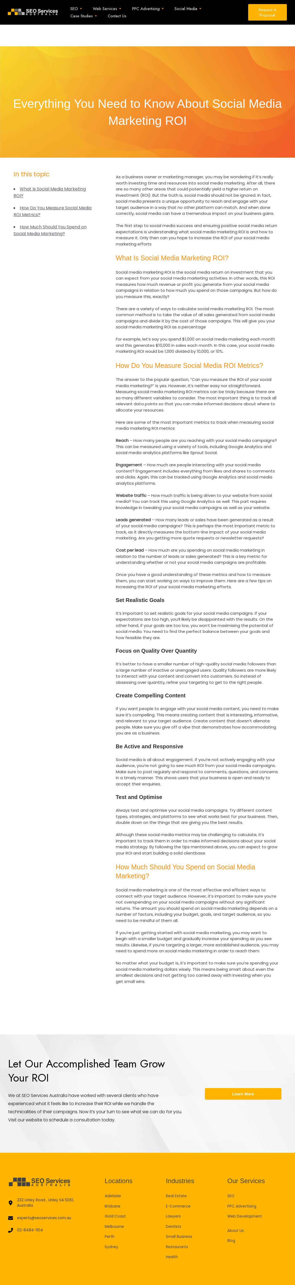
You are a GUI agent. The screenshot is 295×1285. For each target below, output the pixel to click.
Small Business (180, 1215)
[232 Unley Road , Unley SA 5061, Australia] (47, 1182)
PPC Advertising (243, 1184)
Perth (110, 1215)
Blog (231, 1219)
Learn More (243, 1072)
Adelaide (114, 1174)
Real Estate (177, 1174)
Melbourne (115, 1205)
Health (172, 1235)
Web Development (246, 1194)
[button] (79, 8)
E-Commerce (179, 1184)
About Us (236, 1209)
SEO (231, 1174)
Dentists (174, 1205)
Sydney (112, 1225)
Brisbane (113, 1184)
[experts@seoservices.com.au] (42, 1198)
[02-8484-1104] (26, 1211)
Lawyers (174, 1194)
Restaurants (178, 1225)
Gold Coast (116, 1194)
